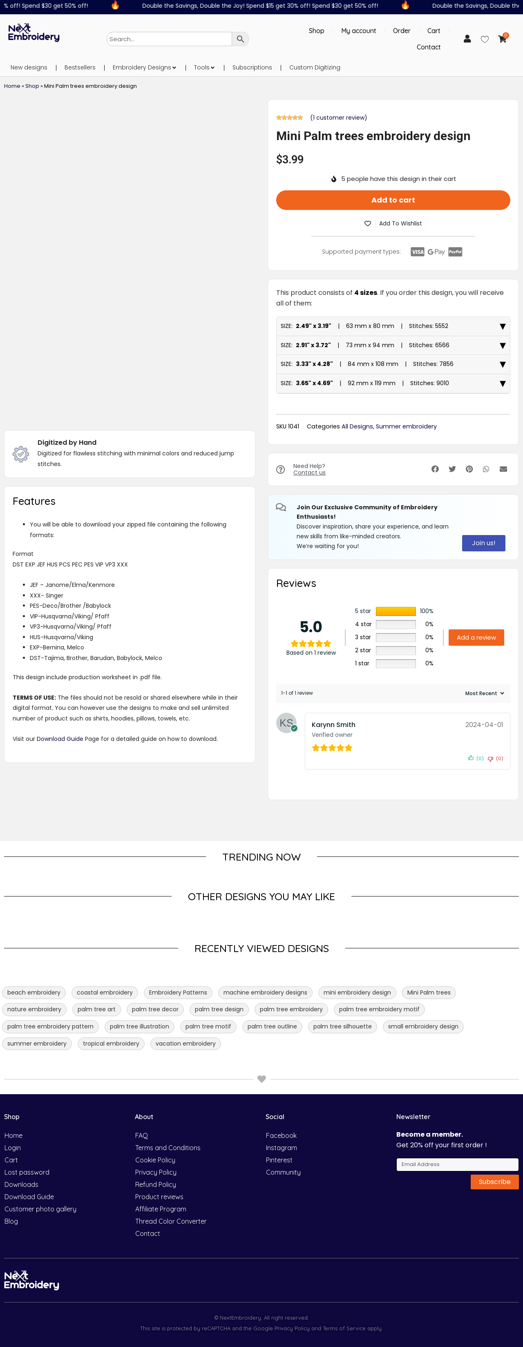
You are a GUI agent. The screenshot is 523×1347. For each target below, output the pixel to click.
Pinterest (279, 1160)
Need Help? (309, 469)
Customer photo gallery (40, 1209)
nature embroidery (34, 1009)
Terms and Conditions (168, 1148)
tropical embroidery (111, 1043)
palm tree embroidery (291, 1009)
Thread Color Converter (171, 1221)
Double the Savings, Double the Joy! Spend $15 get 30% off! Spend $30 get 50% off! (264, 6)
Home (12, 86)
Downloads (21, 1184)
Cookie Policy (155, 1160)
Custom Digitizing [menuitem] (314, 67)
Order (402, 31)
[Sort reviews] (483, 693)
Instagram (281, 1148)
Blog (11, 1221)
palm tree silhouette (342, 1026)
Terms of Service (343, 1328)
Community (283, 1172)
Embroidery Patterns (178, 992)
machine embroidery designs (265, 992)
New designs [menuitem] (29, 67)
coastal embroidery (105, 992)
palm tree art (97, 1009)
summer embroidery (37, 1043)
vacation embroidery (186, 1043)
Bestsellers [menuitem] (80, 67)
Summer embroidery (406, 426)
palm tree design (219, 1009)
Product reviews (159, 1197)
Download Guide (60, 739)
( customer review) (338, 118)
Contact (429, 47)
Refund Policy (155, 1184)
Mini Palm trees (429, 992)
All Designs (357, 426)
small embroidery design (423, 1026)
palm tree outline (272, 1026)
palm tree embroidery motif (379, 1009)
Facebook (281, 1135)
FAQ (141, 1135)
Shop (316, 31)
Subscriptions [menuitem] (252, 67)
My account (358, 31)
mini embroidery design (357, 992)
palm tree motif (208, 1026)
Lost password (26, 1172)
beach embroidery (33, 992)
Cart (433, 31)
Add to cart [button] (393, 200)
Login (12, 1148)
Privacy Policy (156, 1172)
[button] (174, 67)
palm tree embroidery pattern (50, 1026)
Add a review (476, 637)
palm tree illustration (139, 1026)
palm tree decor (155, 1009)
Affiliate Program (160, 1209)
